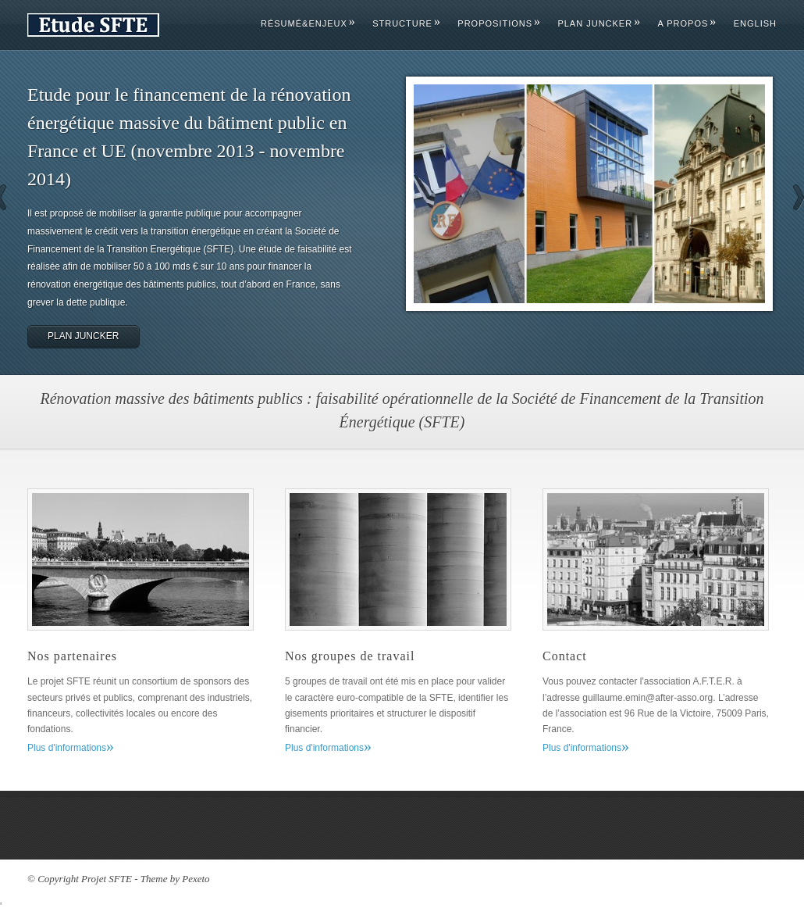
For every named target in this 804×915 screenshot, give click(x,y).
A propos (687, 23)
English (755, 23)
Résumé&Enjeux (307, 23)
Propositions (498, 23)
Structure (405, 23)
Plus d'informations (70, 747)
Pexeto (195, 879)
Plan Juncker (598, 23)
